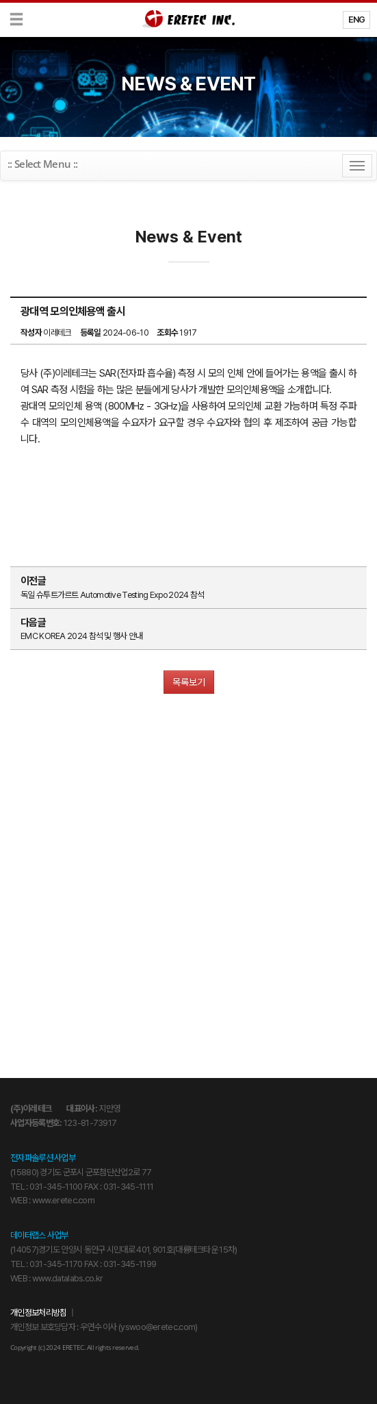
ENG (356, 19)
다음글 (33, 622)
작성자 (31, 332)
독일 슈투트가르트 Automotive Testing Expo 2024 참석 (112, 595)
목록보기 (188, 682)
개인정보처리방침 (38, 1312)
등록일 (90, 332)
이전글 (33, 581)
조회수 (167, 332)
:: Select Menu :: (42, 164)
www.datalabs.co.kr (67, 1278)
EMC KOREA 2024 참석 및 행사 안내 (82, 636)
